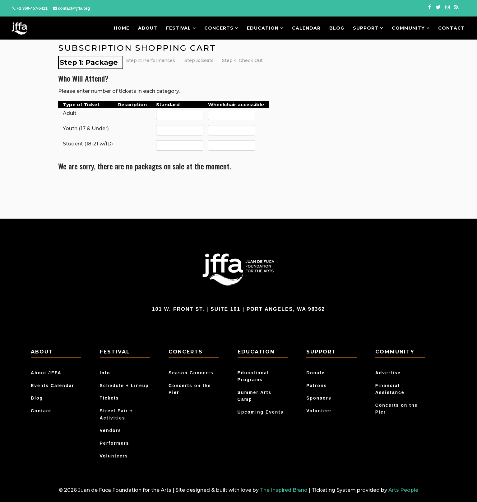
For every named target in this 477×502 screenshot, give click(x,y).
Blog (336, 28)
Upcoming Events (261, 412)
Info (105, 372)
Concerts (221, 28)
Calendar (306, 28)
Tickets (109, 397)
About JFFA (46, 372)
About (147, 28)
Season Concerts (191, 372)
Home (121, 28)
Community (410, 28)
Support (368, 28)
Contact (451, 28)
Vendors (110, 430)
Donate (315, 372)
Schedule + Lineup (124, 385)
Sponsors (318, 397)
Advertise (388, 372)
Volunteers (114, 455)
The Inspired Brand (284, 490)
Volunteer (319, 410)
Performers (114, 443)
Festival (181, 28)
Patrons (316, 385)
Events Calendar (52, 385)
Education (265, 28)
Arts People (403, 490)
